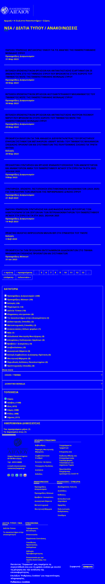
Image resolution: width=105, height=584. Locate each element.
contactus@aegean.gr (17, 468)
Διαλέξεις (62, 491)
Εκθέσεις (62, 495)
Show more (7, 370)
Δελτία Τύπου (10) (16, 310)
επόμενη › (9, 277)
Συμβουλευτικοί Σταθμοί (42, 457)
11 (71, 272)
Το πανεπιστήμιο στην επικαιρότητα (13, 533)
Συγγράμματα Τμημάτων (65, 446)
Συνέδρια (62, 515)
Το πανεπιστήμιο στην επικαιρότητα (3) (28, 318)
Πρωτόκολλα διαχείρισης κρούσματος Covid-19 (68, 471)
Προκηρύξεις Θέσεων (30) (20, 299)
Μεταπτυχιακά (41, 505)
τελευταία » (24, 277)
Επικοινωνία (31, 534)
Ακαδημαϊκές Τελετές (67, 487)
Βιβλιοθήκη (40, 445)
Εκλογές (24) (13, 303)
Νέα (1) (10, 332)
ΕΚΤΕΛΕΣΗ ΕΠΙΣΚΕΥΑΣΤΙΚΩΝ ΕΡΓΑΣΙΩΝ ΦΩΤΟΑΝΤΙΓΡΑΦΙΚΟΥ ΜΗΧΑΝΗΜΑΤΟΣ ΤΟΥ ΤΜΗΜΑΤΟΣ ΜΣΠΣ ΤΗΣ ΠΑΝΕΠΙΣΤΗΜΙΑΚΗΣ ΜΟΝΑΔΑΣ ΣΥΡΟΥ (50, 96)
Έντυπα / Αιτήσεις (43, 462)
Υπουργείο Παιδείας (44, 466)
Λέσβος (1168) (14, 402)
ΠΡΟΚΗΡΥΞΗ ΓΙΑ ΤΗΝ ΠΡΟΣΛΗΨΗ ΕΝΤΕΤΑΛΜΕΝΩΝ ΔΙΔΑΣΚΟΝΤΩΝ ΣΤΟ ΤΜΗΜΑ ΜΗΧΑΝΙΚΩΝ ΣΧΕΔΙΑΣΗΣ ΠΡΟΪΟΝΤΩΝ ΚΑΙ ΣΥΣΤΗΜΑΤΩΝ (48, 252)
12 (77, 272)
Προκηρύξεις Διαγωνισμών (41, 488)
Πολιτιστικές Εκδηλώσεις (64, 510)
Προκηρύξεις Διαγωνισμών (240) (23, 296)
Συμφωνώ (75, 566)
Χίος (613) (12, 406)
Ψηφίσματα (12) (15, 307)
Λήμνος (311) (13, 417)
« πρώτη (8, 272)
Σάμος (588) (13, 410)
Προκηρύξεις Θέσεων (44, 493)
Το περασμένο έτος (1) (15, 432)
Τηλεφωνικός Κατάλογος (32, 529)
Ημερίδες (62, 505)
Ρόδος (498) (13, 413)
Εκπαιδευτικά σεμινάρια (64, 500)
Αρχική (7, 20)
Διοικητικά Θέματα (43, 501)
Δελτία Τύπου (9, 528)
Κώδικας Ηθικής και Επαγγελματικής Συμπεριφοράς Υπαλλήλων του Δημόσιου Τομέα (68, 460)
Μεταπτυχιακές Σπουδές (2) (21, 325)
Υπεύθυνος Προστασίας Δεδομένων (31, 544)
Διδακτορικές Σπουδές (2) (20, 321)
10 (65, 272)
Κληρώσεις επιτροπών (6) (20, 314)
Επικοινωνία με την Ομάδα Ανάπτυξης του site (36, 559)
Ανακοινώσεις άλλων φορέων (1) (24, 329)
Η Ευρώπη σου (65, 452)
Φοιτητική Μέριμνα (43, 509)
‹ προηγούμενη (24, 272)
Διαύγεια (39, 470)
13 (83, 272)
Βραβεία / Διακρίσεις (44, 497)
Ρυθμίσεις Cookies (20, 581)
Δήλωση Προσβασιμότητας (34, 552)
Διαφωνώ (88, 566)
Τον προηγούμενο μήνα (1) (17, 429)
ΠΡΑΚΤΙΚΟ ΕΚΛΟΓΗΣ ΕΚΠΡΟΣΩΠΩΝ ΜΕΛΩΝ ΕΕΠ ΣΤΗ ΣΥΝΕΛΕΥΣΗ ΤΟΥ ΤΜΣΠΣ (46, 233)
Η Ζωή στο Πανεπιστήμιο (27, 20)
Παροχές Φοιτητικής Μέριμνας (44, 450)
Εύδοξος (38, 474)
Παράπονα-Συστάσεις (36, 538)
